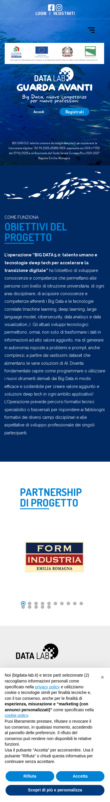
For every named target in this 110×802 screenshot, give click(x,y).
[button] (102, 677)
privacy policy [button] (47, 687)
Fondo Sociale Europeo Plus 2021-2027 (76, 153)
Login (40, 13)
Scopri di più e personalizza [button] (55, 790)
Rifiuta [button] (29, 776)
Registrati (64, 13)
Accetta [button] (80, 776)
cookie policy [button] (16, 715)
